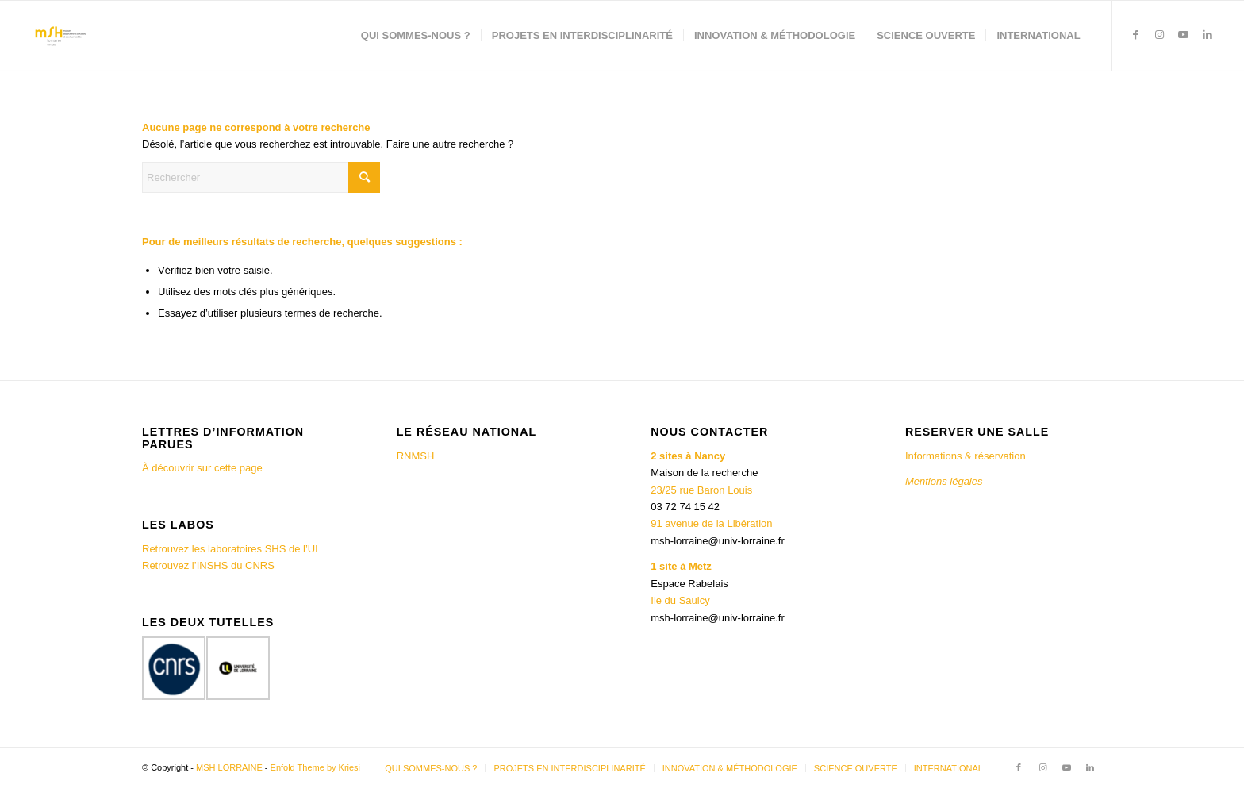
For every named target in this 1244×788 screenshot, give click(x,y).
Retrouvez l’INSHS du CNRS (208, 565)
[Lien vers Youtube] (1184, 35)
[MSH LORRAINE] (59, 36)
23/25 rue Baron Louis (701, 490)
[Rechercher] (261, 177)
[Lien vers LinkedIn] (1207, 35)
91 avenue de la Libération (711, 523)
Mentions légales (945, 481)
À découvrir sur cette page (202, 468)
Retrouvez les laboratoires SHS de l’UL (231, 549)
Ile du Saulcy (680, 600)
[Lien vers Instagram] (1160, 35)
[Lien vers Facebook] (1136, 35)
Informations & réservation (965, 456)
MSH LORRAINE (229, 767)
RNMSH (416, 456)
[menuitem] (416, 36)
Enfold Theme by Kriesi (316, 767)
